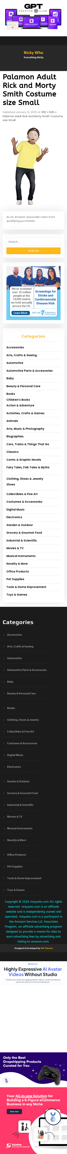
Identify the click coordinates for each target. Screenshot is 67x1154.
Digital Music (15, 509)
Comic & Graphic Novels (23, 460)
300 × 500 (47, 112)
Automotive (14, 363)
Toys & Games (16, 594)
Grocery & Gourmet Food (24, 533)
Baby (10, 378)
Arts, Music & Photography (25, 429)
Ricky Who (33, 52)
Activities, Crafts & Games (25, 413)
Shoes (10, 484)
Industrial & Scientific (21, 540)
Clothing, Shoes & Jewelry (24, 479)
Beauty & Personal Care (23, 386)
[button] (33, 69)
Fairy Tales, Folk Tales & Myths (27, 467)
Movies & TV (15, 548)
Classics (12, 452)
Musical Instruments (21, 556)
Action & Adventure (20, 405)
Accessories (15, 347)
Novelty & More (17, 564)
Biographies (15, 436)
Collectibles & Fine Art (22, 494)
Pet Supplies (15, 579)
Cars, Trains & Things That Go (27, 444)
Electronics (14, 517)
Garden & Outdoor (19, 525)
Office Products (17, 571)
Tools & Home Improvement (26, 587)
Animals (12, 421)
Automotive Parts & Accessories (29, 371)
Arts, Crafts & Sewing (21, 355)
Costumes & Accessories (24, 502)
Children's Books (18, 400)
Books (10, 394)
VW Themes (46, 948)
